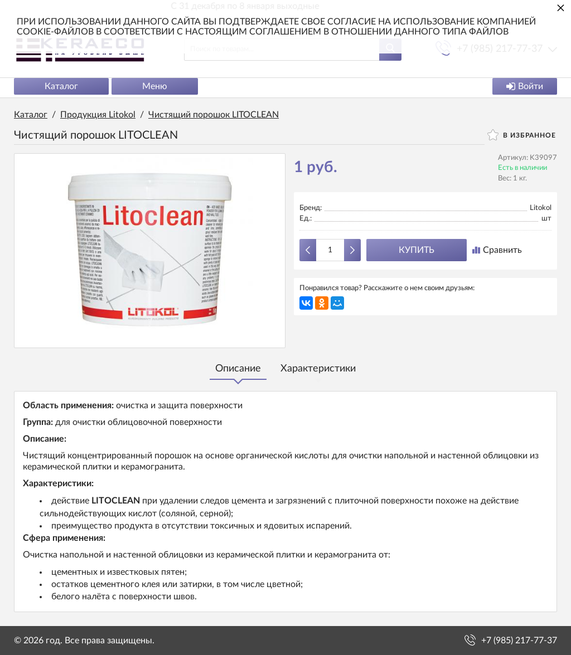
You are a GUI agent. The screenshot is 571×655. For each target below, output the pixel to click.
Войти (524, 86)
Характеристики (318, 369)
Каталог (61, 86)
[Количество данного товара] (330, 250)
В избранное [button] (521, 134)
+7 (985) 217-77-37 (519, 640)
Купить (416, 250)
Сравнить (497, 250)
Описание (238, 369)
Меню (154, 86)
